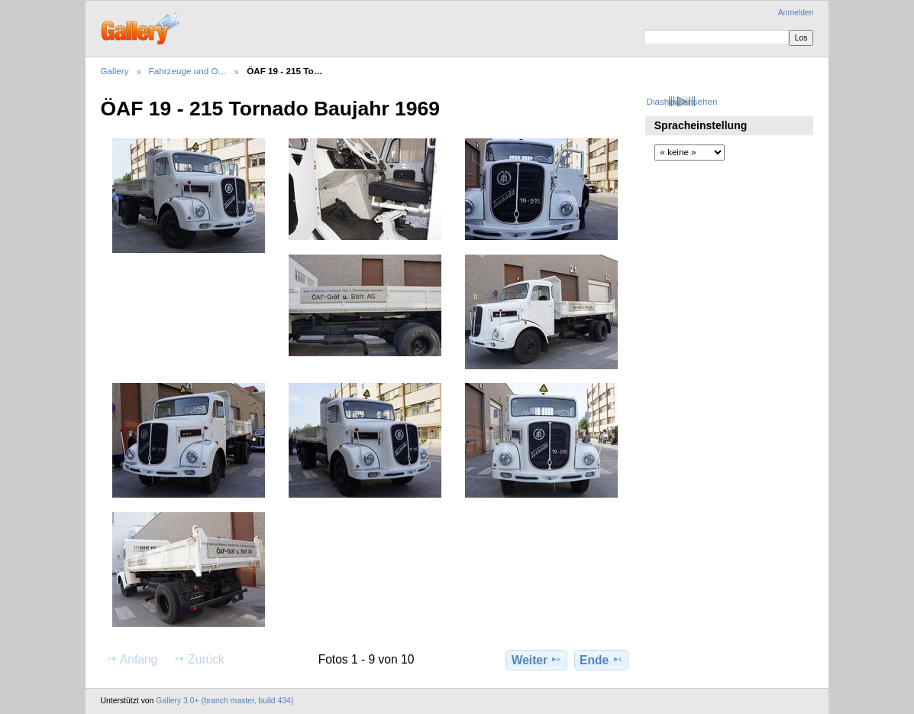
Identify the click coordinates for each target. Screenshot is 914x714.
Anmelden (796, 12)
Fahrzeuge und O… (188, 71)
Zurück (198, 659)
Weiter (537, 660)
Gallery (115, 71)
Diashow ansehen (681, 101)
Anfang (131, 659)
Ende (601, 660)
